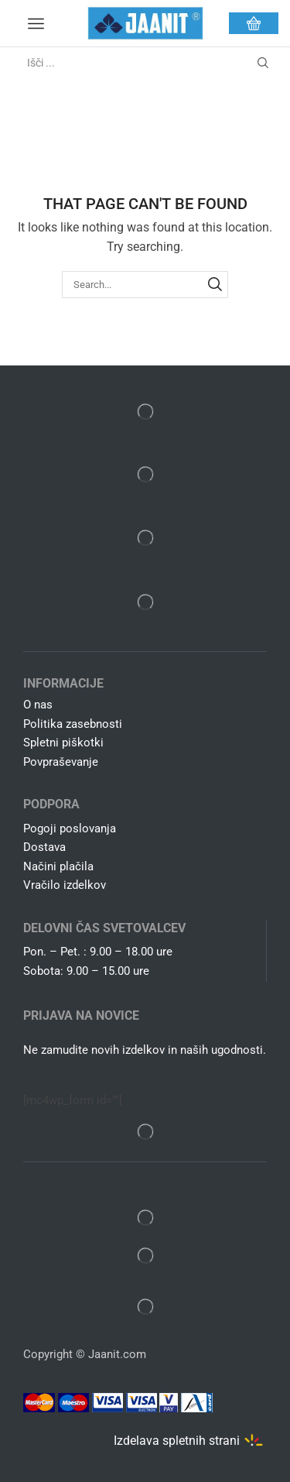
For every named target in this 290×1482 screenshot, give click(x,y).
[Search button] (262, 62)
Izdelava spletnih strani (177, 1440)
